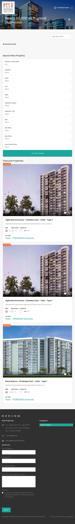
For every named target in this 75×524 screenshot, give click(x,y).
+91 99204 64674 (63, 8)
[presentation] (12, 502)
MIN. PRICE (8, 128)
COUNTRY (8, 70)
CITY (6, 86)
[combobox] (61, 36)
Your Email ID (6, 457)
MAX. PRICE (8, 136)
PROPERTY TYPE (10, 111)
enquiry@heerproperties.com (15, 441)
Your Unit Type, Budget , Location (13, 474)
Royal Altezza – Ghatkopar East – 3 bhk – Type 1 (26, 381)
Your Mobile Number (8, 466)
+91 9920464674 (11, 436)
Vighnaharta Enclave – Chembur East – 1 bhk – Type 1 (28, 300)
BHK (6, 119)
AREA (6, 95)
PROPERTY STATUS (10, 103)
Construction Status (11, 144)
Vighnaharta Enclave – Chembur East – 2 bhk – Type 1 (29, 220)
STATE (6, 78)
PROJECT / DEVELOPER (12, 61)
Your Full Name (7, 449)
